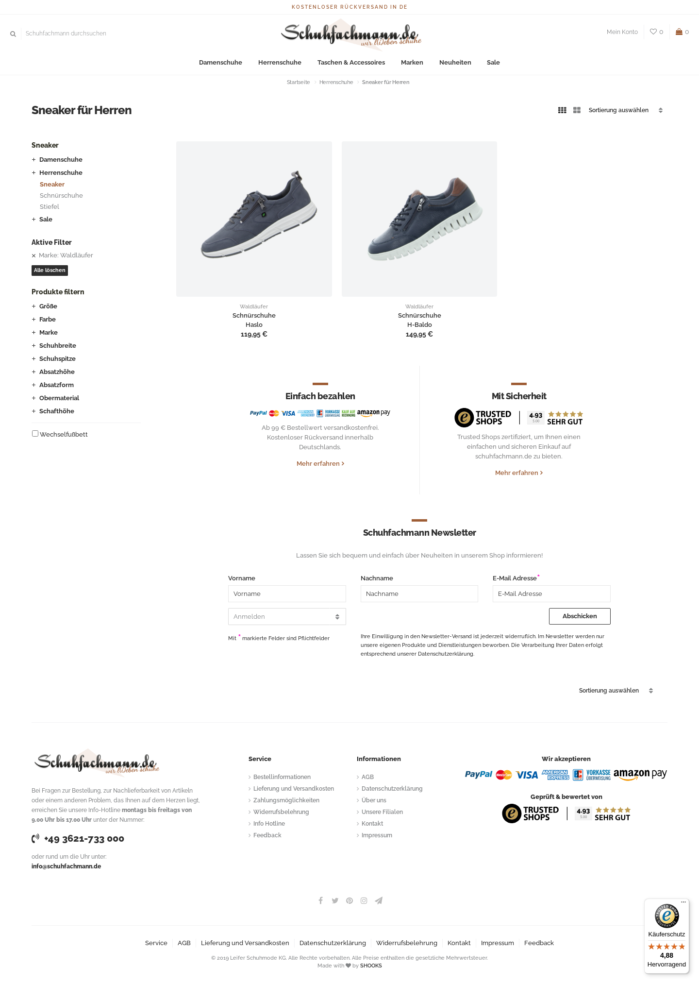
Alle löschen (50, 270)
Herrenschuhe (280, 63)
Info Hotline (269, 823)
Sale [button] (45, 219)
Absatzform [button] (56, 385)
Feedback (267, 835)
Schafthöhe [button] (56, 411)
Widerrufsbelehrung (281, 812)
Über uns (374, 800)
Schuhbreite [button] (57, 345)
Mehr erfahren (318, 463)
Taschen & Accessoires (351, 63)
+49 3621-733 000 (78, 838)
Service (156, 943)
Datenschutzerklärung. (446, 654)
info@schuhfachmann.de (66, 866)
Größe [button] (48, 306)
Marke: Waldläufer (66, 255)
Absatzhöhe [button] (57, 371)
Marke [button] (48, 332)
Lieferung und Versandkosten (293, 788)
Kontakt (372, 823)
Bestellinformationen (282, 777)
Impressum (377, 835)
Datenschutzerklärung (392, 788)
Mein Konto (622, 32)
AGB (368, 777)
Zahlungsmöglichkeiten (286, 800)
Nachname (377, 578)
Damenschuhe (221, 63)
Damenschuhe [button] (61, 159)
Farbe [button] (47, 319)
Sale (492, 63)
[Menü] (683, 904)
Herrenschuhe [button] (61, 172)
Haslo (254, 325)
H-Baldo (419, 325)
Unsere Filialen (382, 812)
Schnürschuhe (61, 195)
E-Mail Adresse (515, 578)
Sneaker (52, 184)
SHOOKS (371, 966)
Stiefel (49, 206)
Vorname (241, 578)
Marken (411, 63)
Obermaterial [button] (59, 398)
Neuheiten (454, 63)
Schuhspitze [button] (57, 358)
